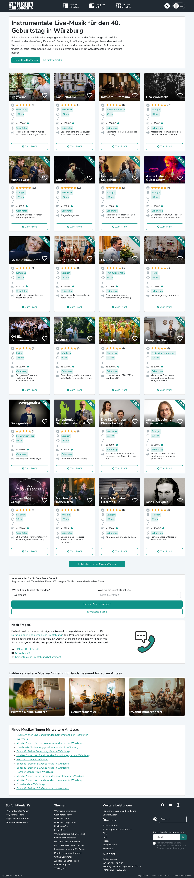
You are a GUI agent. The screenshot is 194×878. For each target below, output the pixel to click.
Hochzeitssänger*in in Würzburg (34, 772)
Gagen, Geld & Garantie (17, 818)
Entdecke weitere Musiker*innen (97, 564)
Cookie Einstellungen (181, 875)
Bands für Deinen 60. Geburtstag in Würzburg (42, 768)
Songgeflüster (110, 814)
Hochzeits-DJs (61, 826)
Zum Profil (31, 146)
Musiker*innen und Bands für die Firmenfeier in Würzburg (49, 780)
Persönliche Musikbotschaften (69, 845)
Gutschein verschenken (17, 822)
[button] (178, 5)
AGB (167, 875)
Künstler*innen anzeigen (97, 604)
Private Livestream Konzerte (68, 853)
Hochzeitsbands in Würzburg (32, 759)
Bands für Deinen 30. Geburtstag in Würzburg (42, 788)
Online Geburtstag (63, 856)
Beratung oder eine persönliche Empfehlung (36, 635)
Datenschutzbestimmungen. (170, 848)
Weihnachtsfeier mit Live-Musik (69, 833)
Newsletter (108, 848)
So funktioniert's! (53, 60)
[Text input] (166, 837)
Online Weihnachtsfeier (65, 837)
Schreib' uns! (22, 653)
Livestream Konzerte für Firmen (69, 849)
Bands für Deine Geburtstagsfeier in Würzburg (43, 751)
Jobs (105, 837)
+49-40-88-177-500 (27, 649)
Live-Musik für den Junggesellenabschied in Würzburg (47, 747)
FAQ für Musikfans (15, 814)
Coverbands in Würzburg (30, 784)
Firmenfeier (59, 830)
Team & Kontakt (111, 825)
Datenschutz (156, 875)
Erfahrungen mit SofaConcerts (118, 829)
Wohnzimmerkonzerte (65, 810)
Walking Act (60, 868)
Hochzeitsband (61, 818)
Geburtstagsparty (63, 814)
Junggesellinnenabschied (66, 860)
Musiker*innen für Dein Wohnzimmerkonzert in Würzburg (49, 743)
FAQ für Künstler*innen (17, 810)
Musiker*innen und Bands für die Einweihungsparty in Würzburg (53, 755)
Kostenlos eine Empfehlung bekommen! (38, 657)
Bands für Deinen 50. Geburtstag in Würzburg (42, 763)
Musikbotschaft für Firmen (67, 841)
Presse (106, 840)
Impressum (143, 875)
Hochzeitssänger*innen (65, 822)
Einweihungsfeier (62, 864)
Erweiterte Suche (97, 611)
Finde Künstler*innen (25, 60)
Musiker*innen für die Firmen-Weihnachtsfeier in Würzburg (50, 776)
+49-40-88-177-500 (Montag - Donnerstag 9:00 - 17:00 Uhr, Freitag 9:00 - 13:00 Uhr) (122, 866)
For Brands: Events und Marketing (119, 810)
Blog (105, 833)
